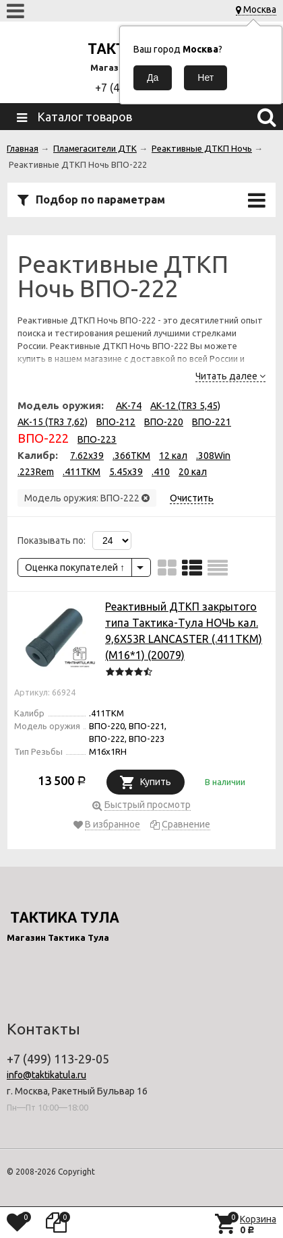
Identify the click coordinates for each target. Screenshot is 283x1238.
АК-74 (129, 405)
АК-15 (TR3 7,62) (53, 421)
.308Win (213, 455)
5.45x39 (126, 471)
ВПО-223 (97, 439)
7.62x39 (87, 455)
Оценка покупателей (75, 567)
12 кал (173, 455)
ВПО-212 (115, 421)
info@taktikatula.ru (46, 1075)
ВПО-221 (211, 421)
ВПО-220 (163, 421)
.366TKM (131, 455)
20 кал (193, 471)
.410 (161, 471)
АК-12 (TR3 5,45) (185, 405)
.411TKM (81, 471)
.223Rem (36, 471)
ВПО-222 (43, 438)
